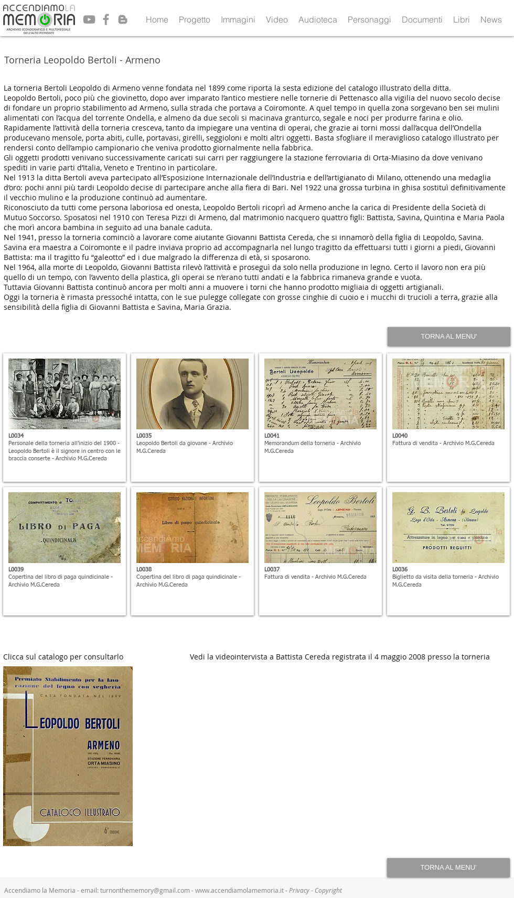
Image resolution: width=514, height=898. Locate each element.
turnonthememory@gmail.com (145, 890)
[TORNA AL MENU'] (449, 336)
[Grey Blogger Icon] (122, 19)
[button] (195, 19)
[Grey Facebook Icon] (106, 19)
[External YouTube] (350, 756)
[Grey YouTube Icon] (89, 19)
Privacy (300, 890)
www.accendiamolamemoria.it (239, 890)
